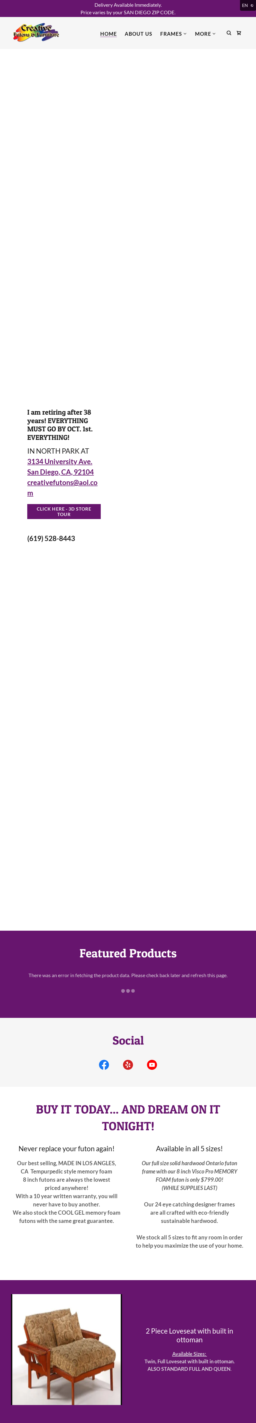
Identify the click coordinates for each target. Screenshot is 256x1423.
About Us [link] (138, 34)
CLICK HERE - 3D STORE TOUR (64, 511)
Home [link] (108, 34)
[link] (36, 32)
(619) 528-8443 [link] (51, 538)
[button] (173, 34)
